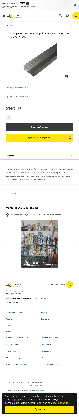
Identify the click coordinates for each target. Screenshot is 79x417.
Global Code (39, 390)
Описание (39, 155)
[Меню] (4, 15)
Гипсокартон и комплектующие (55, 358)
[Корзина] (67, 15)
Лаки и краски (12, 344)
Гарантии (10, 319)
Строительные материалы (17, 338)
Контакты (45, 319)
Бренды (44, 312)
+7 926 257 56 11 (58, 284)
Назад (11, 193)
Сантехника (11, 351)
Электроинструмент (50, 365)
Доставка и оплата (14, 312)
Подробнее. (63, 403)
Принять (39, 409)
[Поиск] (60, 15)
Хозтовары (46, 351)
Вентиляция (47, 344)
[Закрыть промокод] (75, 5)
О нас (8, 326)
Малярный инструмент (15, 358)
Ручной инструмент (50, 338)
